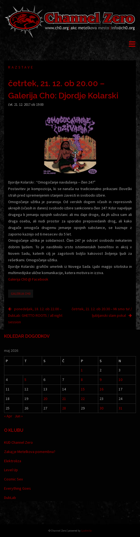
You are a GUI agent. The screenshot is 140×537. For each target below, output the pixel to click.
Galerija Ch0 (20, 293)
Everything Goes (17, 488)
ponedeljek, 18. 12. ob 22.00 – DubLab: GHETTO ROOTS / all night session (35, 315)
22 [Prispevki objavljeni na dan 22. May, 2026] (83, 398)
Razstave (21, 67)
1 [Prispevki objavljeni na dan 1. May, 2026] (82, 370)
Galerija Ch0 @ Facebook (28, 279)
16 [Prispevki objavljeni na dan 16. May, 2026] (101, 389)
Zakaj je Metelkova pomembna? (29, 451)
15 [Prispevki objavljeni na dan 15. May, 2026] (83, 389)
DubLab (10, 497)
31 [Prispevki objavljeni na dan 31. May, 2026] (120, 408)
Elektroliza (12, 460)
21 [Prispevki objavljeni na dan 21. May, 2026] (64, 398)
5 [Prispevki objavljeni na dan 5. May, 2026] (25, 379)
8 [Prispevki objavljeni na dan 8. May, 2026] (82, 379)
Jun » (19, 416)
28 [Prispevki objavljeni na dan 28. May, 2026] (64, 408)
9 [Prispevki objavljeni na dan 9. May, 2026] (100, 379)
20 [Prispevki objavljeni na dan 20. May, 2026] (45, 398)
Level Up (11, 469)
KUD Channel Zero (18, 442)
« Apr (8, 416)
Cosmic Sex (13, 479)
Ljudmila (86, 530)
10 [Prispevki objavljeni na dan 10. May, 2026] (120, 379)
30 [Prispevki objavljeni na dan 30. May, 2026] (101, 408)
